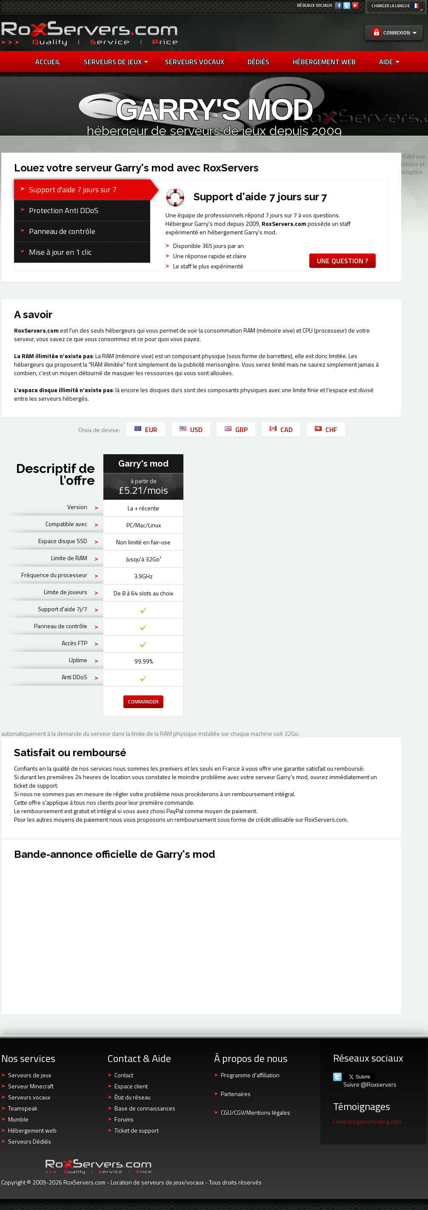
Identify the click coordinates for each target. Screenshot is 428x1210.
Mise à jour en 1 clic (60, 252)
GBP (236, 429)
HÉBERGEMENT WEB (324, 62)
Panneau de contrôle (62, 231)
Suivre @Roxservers (370, 1084)
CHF (325, 429)
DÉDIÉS (258, 62)
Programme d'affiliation (250, 1074)
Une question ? (342, 261)
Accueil (47, 62)
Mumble (18, 1119)
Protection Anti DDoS (63, 210)
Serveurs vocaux (29, 1097)
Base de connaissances (144, 1108)
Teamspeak (22, 1108)
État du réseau (132, 1097)
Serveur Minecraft (31, 1086)
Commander (143, 702)
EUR (145, 429)
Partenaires (236, 1093)
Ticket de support (136, 1130)
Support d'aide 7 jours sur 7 (73, 189)
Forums (124, 1119)
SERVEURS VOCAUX (194, 62)
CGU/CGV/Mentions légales (255, 1112)
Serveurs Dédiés (29, 1141)
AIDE (389, 62)
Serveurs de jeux (116, 62)
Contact (123, 1074)
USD (191, 429)
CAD (281, 429)
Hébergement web (32, 1130)
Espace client (131, 1086)
